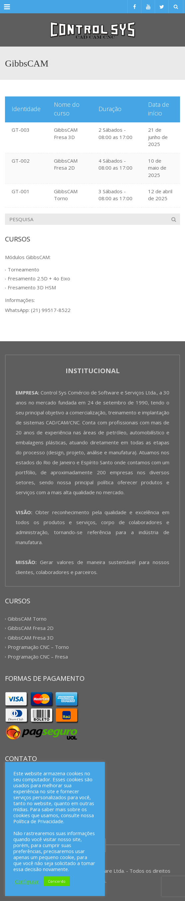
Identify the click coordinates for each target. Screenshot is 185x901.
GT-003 (21, 129)
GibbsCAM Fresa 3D (66, 133)
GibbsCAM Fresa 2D (66, 164)
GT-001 (21, 191)
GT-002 (21, 160)
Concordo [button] (57, 881)
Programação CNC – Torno (38, 647)
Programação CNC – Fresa (38, 656)
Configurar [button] (27, 881)
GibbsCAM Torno (66, 195)
